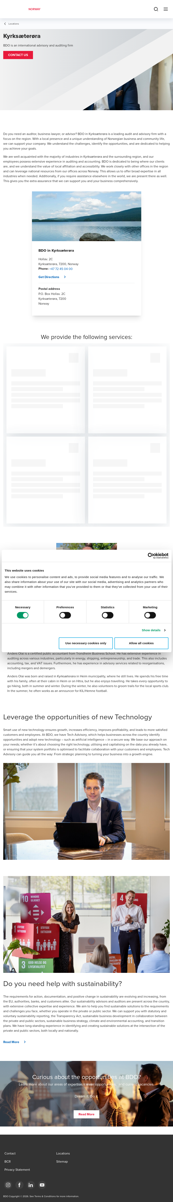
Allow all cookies (141, 643)
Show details (151, 630)
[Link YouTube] (42, 1185)
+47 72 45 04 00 (61, 269)
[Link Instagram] (8, 1185)
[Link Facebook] (19, 1185)
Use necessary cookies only (85, 643)
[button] (18, 55)
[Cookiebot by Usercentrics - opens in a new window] (150, 556)
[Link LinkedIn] (31, 1185)
